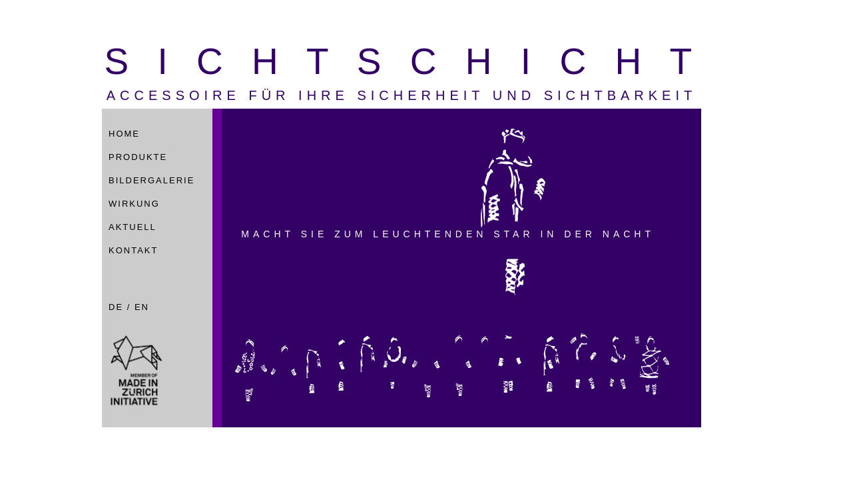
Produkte (138, 157)
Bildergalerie (151, 180)
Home (124, 134)
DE (116, 307)
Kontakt (133, 250)
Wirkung (134, 204)
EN (142, 307)
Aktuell (132, 227)
